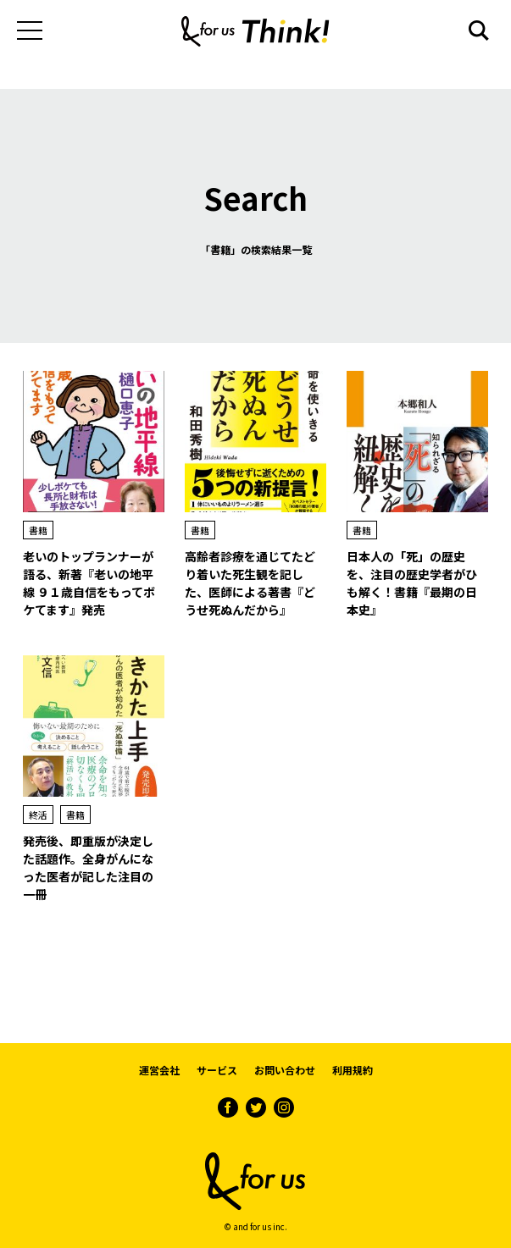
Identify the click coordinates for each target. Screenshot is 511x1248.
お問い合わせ (284, 1070)
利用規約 (352, 1070)
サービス (217, 1070)
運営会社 (159, 1070)
